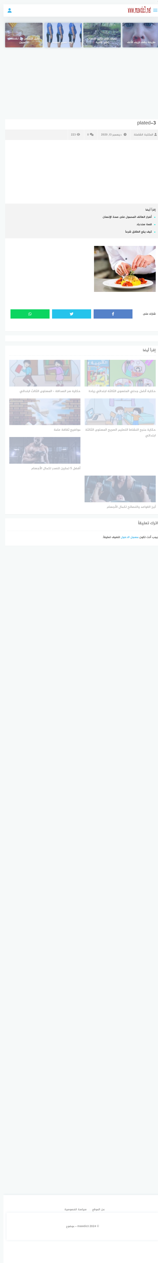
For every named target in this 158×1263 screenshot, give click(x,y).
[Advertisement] (78, 80)
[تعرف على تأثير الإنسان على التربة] (98, 35)
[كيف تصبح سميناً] (59, 35)
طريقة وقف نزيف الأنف (137, 43)
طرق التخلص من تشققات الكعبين (20, 41)
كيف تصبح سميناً (59, 43)
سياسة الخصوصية (72, 1209)
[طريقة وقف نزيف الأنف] (138, 35)
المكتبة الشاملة (141, 134)
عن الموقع (95, 1209)
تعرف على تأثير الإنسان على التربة (98, 41)
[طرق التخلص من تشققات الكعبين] (20, 35)
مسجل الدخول (126, 537)
